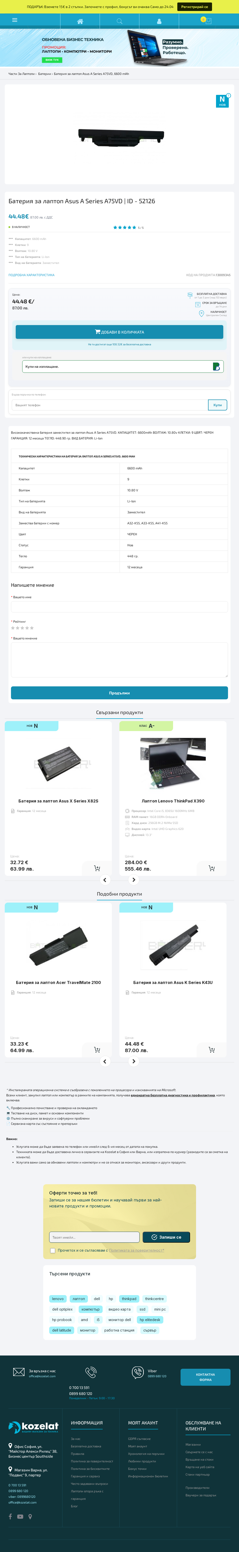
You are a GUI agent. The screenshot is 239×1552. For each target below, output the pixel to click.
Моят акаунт (137, 1446)
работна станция (119, 1330)
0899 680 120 (80, 1393)
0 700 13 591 (79, 1387)
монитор (87, 1330)
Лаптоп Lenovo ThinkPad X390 (173, 800)
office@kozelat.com (42, 1376)
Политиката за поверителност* (136, 1250)
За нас (75, 1439)
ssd (142, 1309)
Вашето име (22, 597)
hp (111, 1299)
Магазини (193, 1444)
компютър (91, 1309)
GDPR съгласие (139, 1439)
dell (97, 1299)
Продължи (119, 692)
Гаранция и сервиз (85, 1476)
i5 (98, 1320)
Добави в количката (119, 331)
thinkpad (129, 1299)
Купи (218, 405)
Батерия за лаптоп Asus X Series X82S (58, 800)
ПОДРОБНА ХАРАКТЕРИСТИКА (31, 275)
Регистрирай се (194, 6)
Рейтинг (19, 621)
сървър (149, 1330)
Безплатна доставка (86, 1446)
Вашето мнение (25, 638)
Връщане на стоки (200, 1459)
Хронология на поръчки (146, 1454)
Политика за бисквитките (90, 1469)
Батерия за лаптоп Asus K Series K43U (173, 982)
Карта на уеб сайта (200, 1467)
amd (84, 1320)
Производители (198, 1488)
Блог (74, 1506)
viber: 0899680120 (21, 1497)
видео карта (120, 1309)
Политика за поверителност (92, 1461)
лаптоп (79, 1299)
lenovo (58, 1299)
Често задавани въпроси (89, 1484)
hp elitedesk (150, 1320)
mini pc (160, 1309)
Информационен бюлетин (148, 1476)
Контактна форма (205, 1377)
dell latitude (61, 1330)
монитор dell (120, 1320)
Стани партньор (198, 1474)
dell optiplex (62, 1309)
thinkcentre (154, 1299)
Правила (77, 1454)
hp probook (62, 1320)
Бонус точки (137, 1469)
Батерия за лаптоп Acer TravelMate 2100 (58, 982)
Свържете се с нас (199, 1452)
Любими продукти (142, 1461)
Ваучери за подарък (201, 1495)
